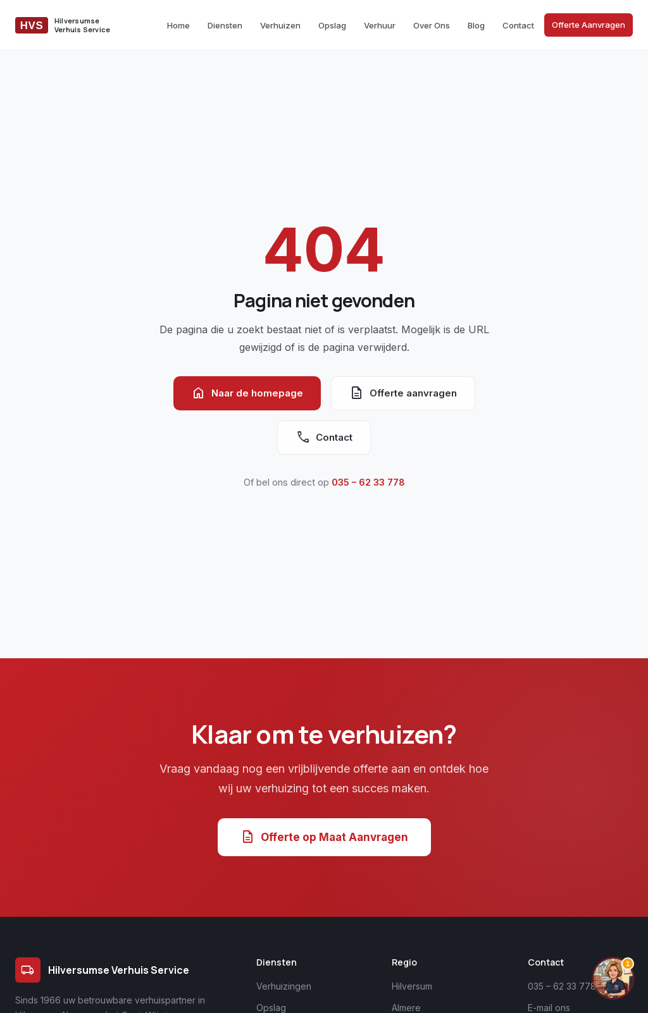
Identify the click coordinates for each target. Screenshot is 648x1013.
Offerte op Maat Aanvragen (324, 837)
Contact (518, 25)
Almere (406, 1007)
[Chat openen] (613, 978)
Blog (476, 25)
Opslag (332, 25)
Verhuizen (280, 25)
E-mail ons (549, 1007)
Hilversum (412, 986)
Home (178, 25)
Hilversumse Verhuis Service (102, 970)
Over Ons (431, 25)
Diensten (225, 25)
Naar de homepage (247, 393)
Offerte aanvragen (403, 393)
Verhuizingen (283, 986)
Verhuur (380, 25)
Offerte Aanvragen (588, 25)
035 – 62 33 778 (368, 482)
